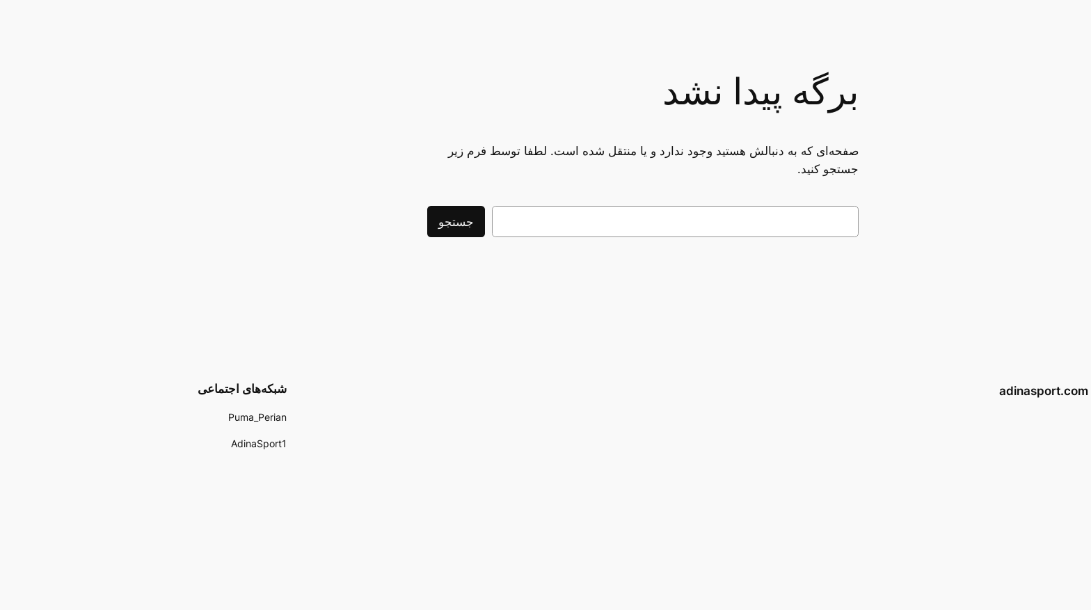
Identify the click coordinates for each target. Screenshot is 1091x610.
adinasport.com (946, 391)
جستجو (358, 222)
